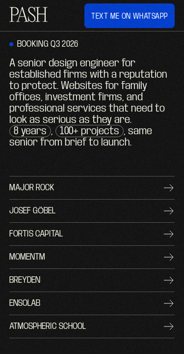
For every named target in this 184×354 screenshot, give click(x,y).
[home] (28, 16)
